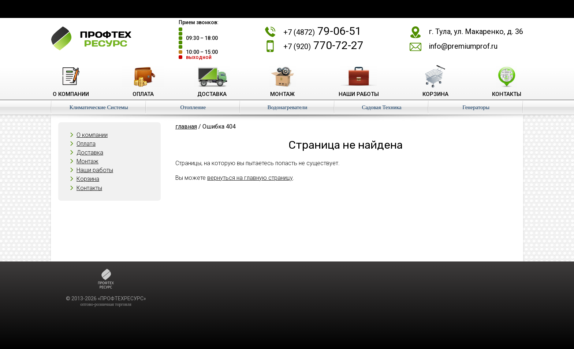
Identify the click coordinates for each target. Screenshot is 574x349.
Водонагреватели (287, 107)
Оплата (86, 143)
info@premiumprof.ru (463, 46)
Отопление (193, 107)
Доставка (90, 152)
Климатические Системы (99, 107)
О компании (92, 134)
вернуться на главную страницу (250, 177)
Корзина (88, 178)
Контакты (89, 188)
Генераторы (475, 107)
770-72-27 (323, 45)
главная (186, 126)
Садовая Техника (381, 107)
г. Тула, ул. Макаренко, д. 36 (476, 31)
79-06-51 (322, 31)
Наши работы (95, 170)
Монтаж (87, 161)
